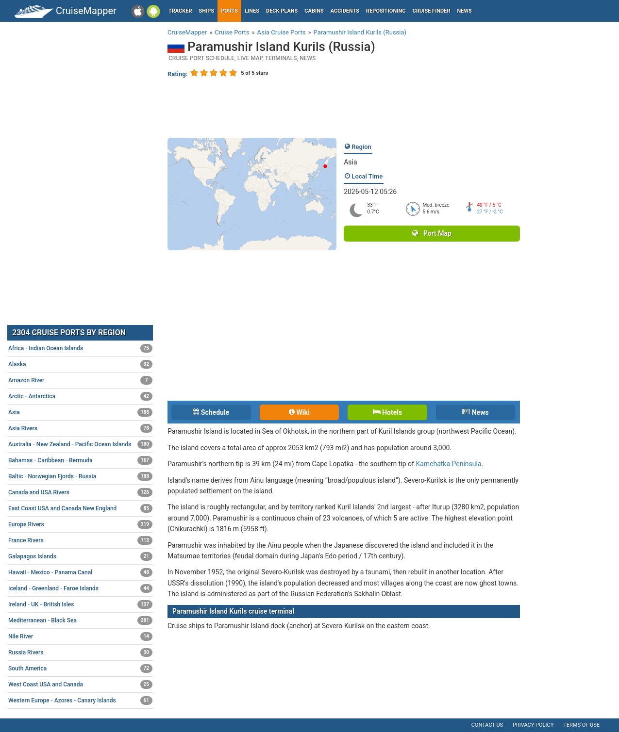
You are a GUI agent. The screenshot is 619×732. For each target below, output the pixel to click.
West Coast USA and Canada (80, 684)
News (464, 11)
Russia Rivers (80, 652)
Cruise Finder (432, 11)
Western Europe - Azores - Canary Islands (80, 700)
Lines (252, 11)
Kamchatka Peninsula (448, 464)
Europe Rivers (80, 524)
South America (80, 668)
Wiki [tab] (299, 412)
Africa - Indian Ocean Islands (80, 348)
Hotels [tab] (387, 412)
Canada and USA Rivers (80, 492)
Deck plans (282, 11)
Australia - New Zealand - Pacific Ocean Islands (80, 444)
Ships (207, 11)
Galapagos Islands (80, 556)
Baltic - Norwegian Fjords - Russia (80, 476)
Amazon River (80, 380)
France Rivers (80, 540)
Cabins (313, 11)
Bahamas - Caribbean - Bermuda (80, 460)
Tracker (180, 11)
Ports (229, 11)
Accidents (345, 11)
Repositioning (386, 11)
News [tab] (475, 412)
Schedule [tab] (211, 412)
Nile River (80, 636)
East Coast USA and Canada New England (80, 508)
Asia (350, 162)
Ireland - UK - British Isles (80, 604)
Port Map (431, 233)
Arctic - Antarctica (80, 396)
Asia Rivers (80, 428)
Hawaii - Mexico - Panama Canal (80, 572)
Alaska (80, 364)
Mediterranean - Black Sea (80, 620)
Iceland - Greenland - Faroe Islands (80, 588)
